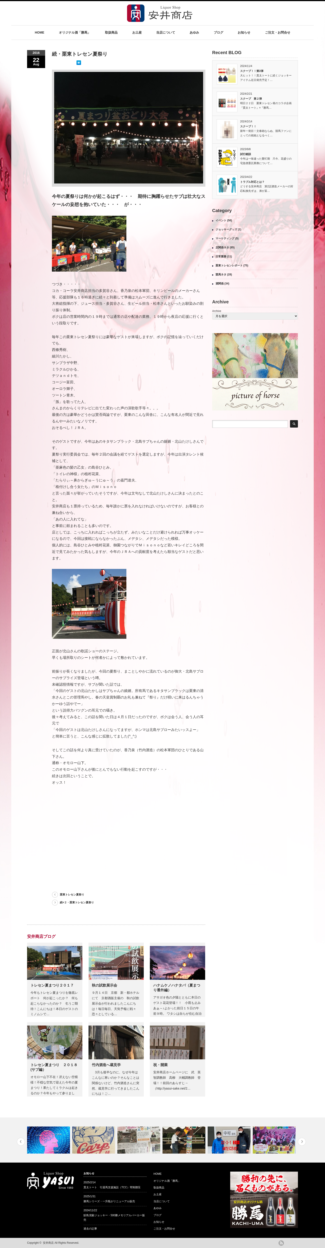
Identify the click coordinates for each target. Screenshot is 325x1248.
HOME (39, 32)
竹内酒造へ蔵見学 (106, 1065)
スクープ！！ (248, 126)
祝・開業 (160, 1065)
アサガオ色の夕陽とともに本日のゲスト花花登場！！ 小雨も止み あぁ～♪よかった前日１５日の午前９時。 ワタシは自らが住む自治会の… (179, 1008)
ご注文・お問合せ (277, 32)
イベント (221, 220)
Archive (216, 311)
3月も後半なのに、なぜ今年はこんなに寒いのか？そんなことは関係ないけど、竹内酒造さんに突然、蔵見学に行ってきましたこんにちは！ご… (115, 1082)
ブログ (218, 32)
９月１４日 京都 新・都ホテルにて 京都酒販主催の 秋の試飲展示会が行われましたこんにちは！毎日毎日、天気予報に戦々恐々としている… (115, 1003)
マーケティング (225, 238)
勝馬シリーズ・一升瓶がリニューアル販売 (109, 1201)
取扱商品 (111, 32)
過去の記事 (90, 1228)
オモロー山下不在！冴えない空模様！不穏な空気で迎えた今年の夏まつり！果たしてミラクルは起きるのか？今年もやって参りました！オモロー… (54, 1087)
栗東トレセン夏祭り (72, 894)
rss (281, 1243)
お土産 (137, 32)
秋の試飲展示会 (104, 985)
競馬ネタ (221, 274)
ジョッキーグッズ (226, 229)
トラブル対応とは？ (252, 181)
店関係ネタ (222, 247)
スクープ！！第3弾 (251, 71)
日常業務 (221, 256)
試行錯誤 (245, 154)
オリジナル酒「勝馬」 (75, 32)
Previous (21, 1142)
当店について (165, 32)
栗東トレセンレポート (229, 265)
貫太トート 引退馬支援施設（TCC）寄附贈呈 (112, 1187)
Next (302, 1142)
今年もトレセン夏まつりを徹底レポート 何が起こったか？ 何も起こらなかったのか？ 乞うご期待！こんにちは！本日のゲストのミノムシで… (54, 1003)
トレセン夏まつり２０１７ (52, 985)
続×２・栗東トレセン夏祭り (77, 902)
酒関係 (220, 283)
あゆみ (194, 32)
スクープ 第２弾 (251, 98)
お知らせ (244, 32)
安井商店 (48, 1242)
